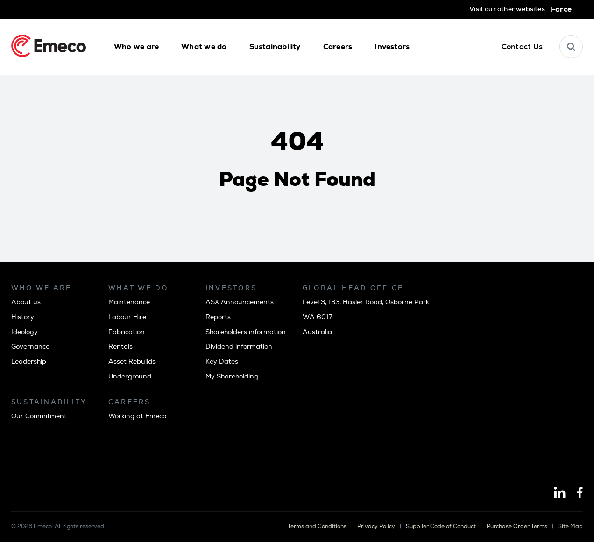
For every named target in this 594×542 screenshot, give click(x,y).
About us (26, 302)
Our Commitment (39, 416)
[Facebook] (580, 493)
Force (561, 9)
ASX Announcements (239, 302)
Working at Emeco (137, 416)
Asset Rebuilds (132, 361)
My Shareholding (231, 376)
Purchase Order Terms (517, 526)
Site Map (570, 526)
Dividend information (238, 346)
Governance (30, 346)
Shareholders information (245, 332)
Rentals (120, 346)
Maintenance (129, 302)
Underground (129, 376)
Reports (218, 317)
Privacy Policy (376, 526)
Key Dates (221, 361)
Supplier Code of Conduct (441, 526)
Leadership (28, 361)
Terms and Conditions (317, 526)
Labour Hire (127, 317)
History (22, 317)
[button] (136, 47)
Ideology (24, 332)
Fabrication (126, 332)
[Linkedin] (560, 493)
